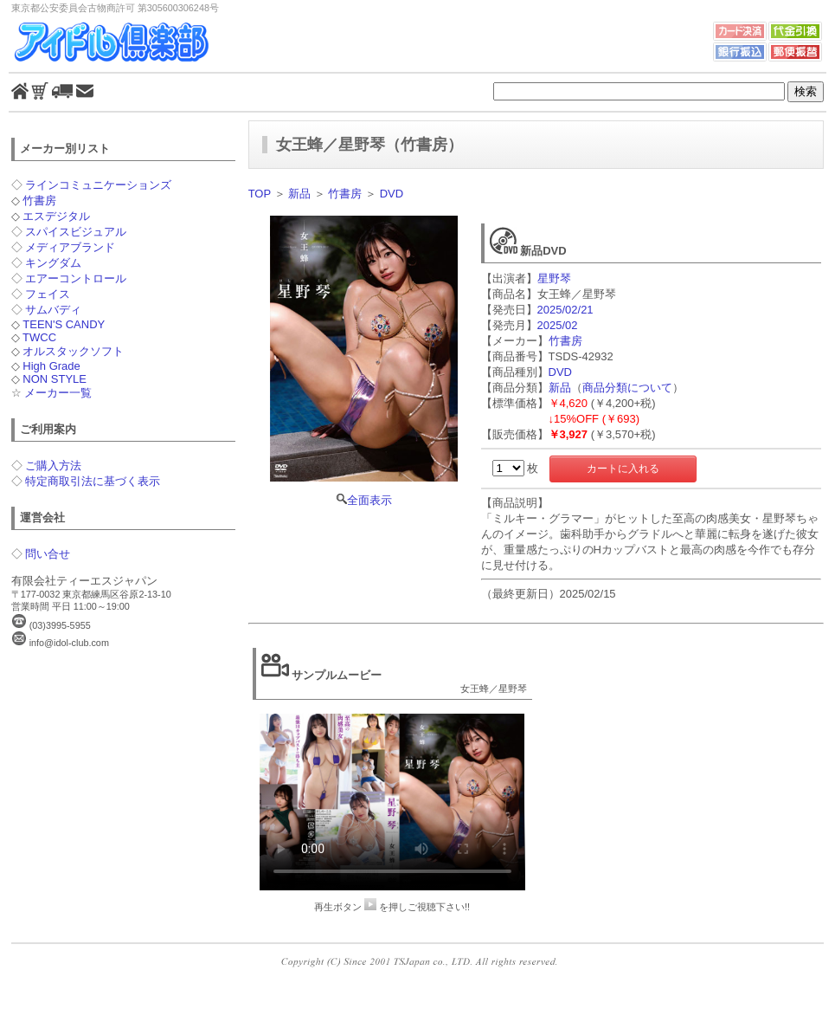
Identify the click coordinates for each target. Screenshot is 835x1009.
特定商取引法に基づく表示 (92, 481)
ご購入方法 (53, 465)
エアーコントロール (75, 278)
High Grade (51, 365)
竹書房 (39, 200)
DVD (391, 193)
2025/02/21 (565, 309)
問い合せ (47, 553)
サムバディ (53, 309)
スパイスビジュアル (75, 231)
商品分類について (627, 387)
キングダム (53, 262)
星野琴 (554, 278)
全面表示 (364, 361)
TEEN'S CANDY (63, 324)
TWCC (39, 337)
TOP (259, 193)
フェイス (47, 294)
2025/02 (557, 325)
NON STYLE (54, 378)
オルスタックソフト (73, 351)
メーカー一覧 (58, 392)
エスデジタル (56, 216)
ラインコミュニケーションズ (98, 184)
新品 (299, 193)
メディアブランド (70, 247)
